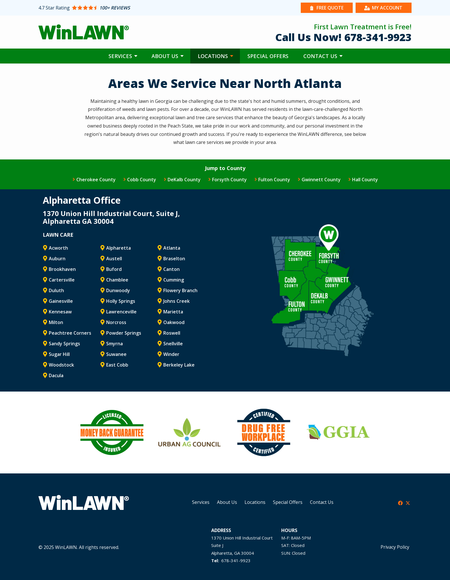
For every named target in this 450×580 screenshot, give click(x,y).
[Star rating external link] (131, 8)
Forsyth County (229, 179)
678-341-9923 (236, 560)
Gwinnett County (321, 179)
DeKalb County (184, 179)
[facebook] (400, 502)
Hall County (365, 179)
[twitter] (408, 502)
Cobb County (141, 179)
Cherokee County (96, 179)
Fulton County (274, 179)
